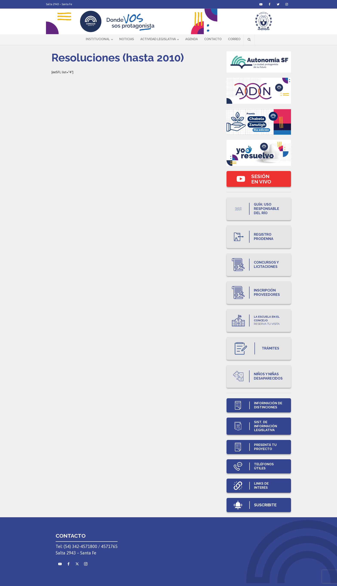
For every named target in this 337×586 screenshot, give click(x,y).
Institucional (98, 39)
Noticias (126, 39)
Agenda (191, 39)
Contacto (213, 39)
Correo (234, 39)
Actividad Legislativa (158, 39)
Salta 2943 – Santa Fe (59, 4)
